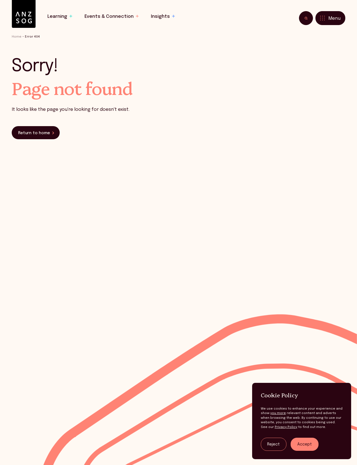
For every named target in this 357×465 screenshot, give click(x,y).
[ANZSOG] (24, 14)
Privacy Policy (286, 427)
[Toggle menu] (330, 18)
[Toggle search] (306, 18)
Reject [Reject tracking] (273, 444)
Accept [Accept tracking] (304, 444)
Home (16, 36)
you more (278, 413)
